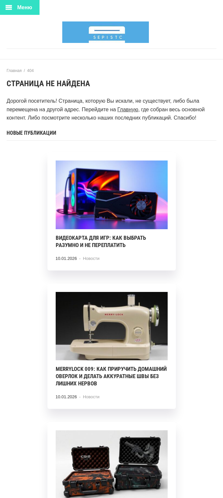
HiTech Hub (111, 32)
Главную (127, 109)
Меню (24, 7)
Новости (91, 258)
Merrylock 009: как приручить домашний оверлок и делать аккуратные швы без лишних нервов (111, 376)
